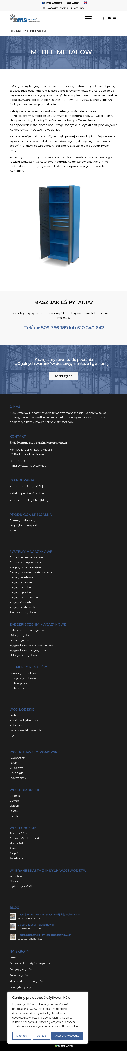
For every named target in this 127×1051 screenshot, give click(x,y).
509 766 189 (54, 327)
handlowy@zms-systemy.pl (28, 465)
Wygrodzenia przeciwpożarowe (32, 645)
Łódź (13, 715)
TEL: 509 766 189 (50, 8)
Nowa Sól (16, 843)
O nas (13, 957)
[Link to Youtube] (109, 18)
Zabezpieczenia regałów (27, 630)
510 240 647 (90, 327)
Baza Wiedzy (72, 2)
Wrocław (16, 876)
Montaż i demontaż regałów (26, 981)
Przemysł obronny (22, 520)
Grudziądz (16, 773)
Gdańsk (15, 795)
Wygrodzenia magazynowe (29, 650)
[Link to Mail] (114, 18)
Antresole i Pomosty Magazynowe (30, 963)
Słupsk (14, 805)
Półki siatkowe (19, 688)
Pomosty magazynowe (25, 562)
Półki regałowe (20, 683)
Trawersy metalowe (23, 673)
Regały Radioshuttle (23, 602)
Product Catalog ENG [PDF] (29, 500)
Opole (14, 881)
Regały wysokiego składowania (31, 572)
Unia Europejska (54, 2)
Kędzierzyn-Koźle (22, 886)
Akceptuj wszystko (67, 1035)
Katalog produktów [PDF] (28, 493)
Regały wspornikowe (24, 597)
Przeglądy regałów (21, 969)
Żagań (14, 853)
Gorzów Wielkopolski (24, 838)
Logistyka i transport (23, 525)
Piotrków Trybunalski (24, 720)
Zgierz (14, 735)
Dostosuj (22, 1035)
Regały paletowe (21, 577)
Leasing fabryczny (20, 987)
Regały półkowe (21, 582)
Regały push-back (22, 607)
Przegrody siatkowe (23, 678)
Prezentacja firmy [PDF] (26, 486)
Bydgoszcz (17, 758)
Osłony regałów (20, 635)
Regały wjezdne (21, 592)
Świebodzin (18, 858)
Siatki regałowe (20, 640)
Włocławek (17, 768)
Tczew (14, 810)
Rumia (14, 815)
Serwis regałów (19, 975)
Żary (13, 848)
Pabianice (16, 725)
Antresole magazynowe (26, 557)
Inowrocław (18, 778)
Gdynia (14, 800)
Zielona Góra (18, 833)
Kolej (13, 530)
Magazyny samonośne (25, 567)
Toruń (14, 763)
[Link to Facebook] (103, 18)
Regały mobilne (21, 587)
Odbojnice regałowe (24, 655)
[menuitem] (52, 3)
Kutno (14, 740)
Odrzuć (41, 1035)
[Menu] (86, 18)
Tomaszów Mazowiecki (25, 730)
